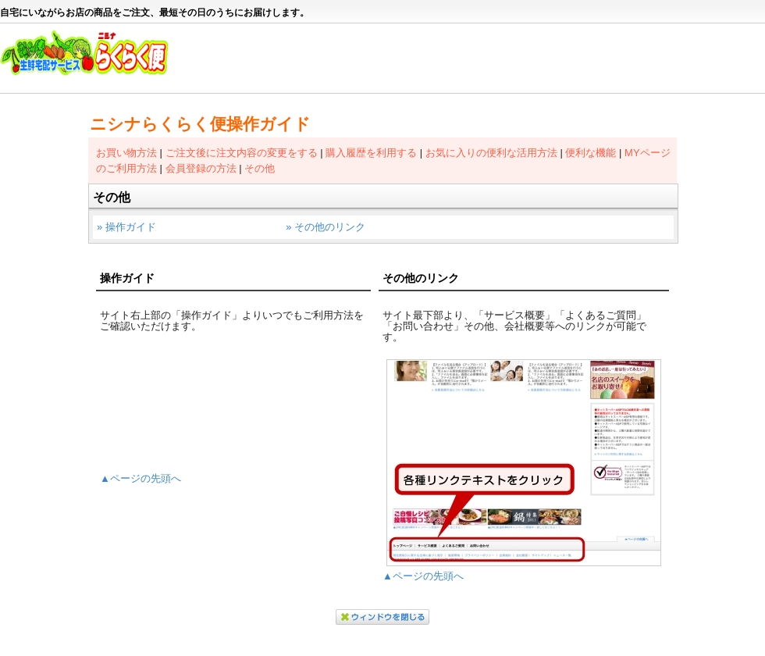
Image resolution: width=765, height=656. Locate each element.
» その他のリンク (325, 227)
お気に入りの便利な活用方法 (491, 153)
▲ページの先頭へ (140, 478)
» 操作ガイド (126, 227)
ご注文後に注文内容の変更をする (241, 153)
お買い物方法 (126, 153)
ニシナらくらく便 (91, 59)
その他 (259, 168)
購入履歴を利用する (371, 153)
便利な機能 (590, 153)
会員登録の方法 (201, 168)
